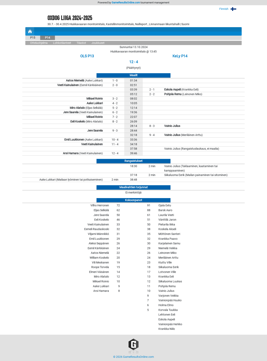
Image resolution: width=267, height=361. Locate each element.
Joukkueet (98, 43)
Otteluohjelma (39, 43)
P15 (32, 37)
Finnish (230, 9)
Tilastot (81, 43)
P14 (47, 37)
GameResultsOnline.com (126, 2)
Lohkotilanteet (62, 43)
